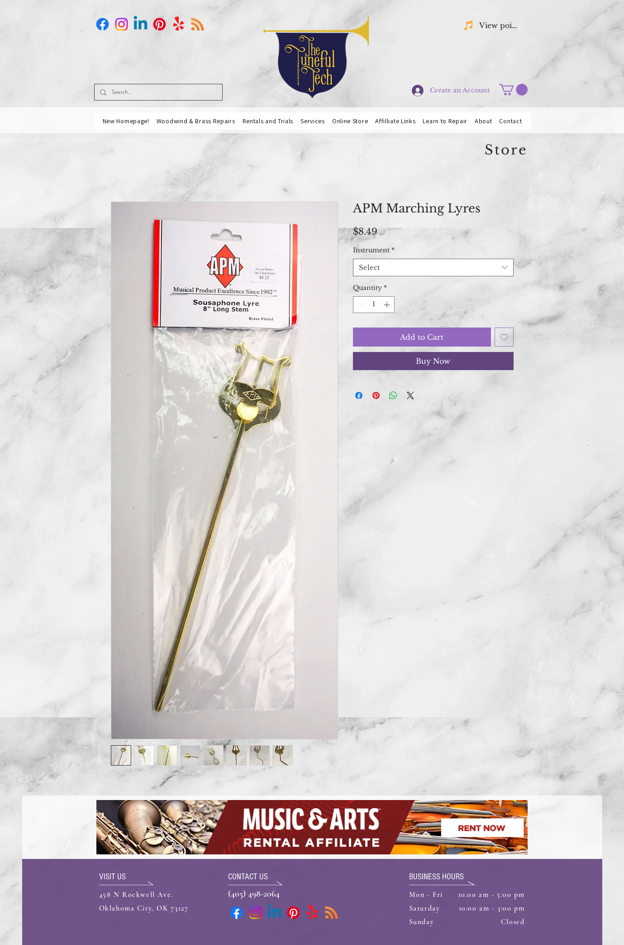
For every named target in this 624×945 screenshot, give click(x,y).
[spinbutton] (374, 305)
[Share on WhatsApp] (393, 395)
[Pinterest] (159, 24)
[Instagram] (121, 24)
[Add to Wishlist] (504, 337)
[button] (513, 90)
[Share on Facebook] (358, 395)
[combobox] (433, 267)
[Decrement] (360, 305)
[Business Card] (197, 24)
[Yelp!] (178, 24)
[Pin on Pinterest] (376, 395)
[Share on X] (410, 395)
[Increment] (387, 305)
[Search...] (157, 92)
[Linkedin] (140, 24)
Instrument (374, 250)
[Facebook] (102, 24)
